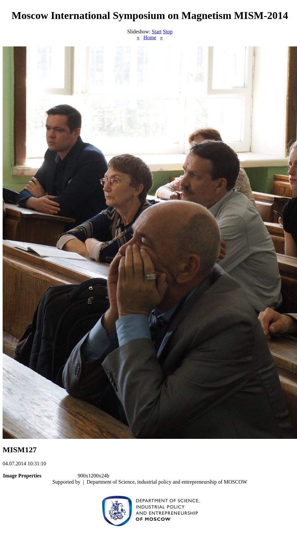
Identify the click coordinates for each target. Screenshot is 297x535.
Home (149, 37)
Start (157, 31)
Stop (167, 31)
